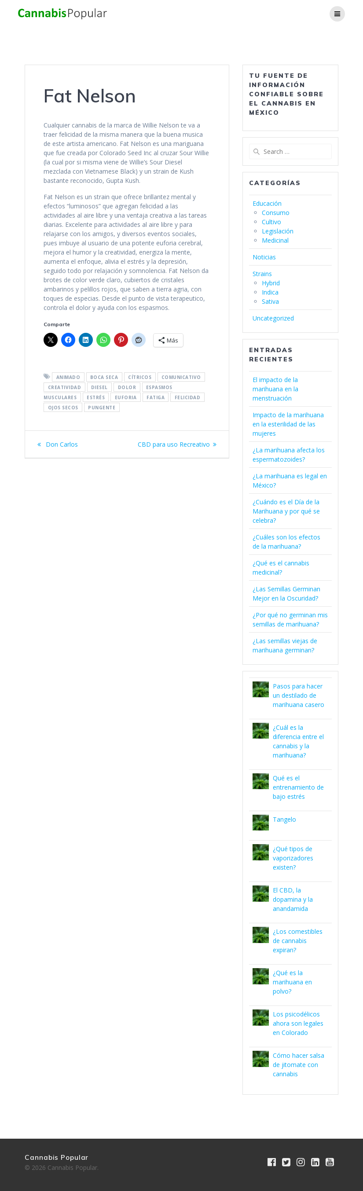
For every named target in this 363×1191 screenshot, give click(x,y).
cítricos (139, 377)
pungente (101, 407)
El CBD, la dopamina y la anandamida (293, 899)
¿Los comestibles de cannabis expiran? (298, 940)
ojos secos (63, 407)
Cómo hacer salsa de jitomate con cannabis (298, 1064)
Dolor (127, 387)
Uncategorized (273, 318)
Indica (270, 292)
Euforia (126, 397)
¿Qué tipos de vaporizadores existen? (293, 858)
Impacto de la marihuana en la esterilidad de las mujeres (288, 424)
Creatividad (64, 387)
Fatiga (156, 397)
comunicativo (181, 377)
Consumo (276, 212)
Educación (267, 203)
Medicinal (275, 240)
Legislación (277, 231)
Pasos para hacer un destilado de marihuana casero (298, 695)
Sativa (270, 301)
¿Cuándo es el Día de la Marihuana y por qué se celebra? (286, 511)
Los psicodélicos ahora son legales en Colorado (298, 1023)
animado (68, 377)
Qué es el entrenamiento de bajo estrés (298, 787)
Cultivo (271, 222)
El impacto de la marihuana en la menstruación (275, 388)
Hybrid (271, 283)
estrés (96, 397)
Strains (262, 274)
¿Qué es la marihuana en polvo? (292, 982)
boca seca (104, 377)
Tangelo (284, 819)
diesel (99, 387)
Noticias (264, 257)
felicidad (188, 397)
